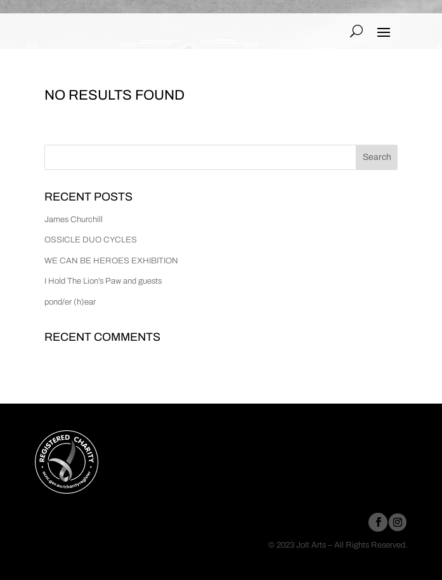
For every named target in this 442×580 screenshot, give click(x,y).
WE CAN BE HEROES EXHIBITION (111, 260)
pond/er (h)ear (70, 302)
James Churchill (73, 219)
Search (377, 157)
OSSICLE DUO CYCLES (90, 239)
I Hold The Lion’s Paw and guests (103, 281)
